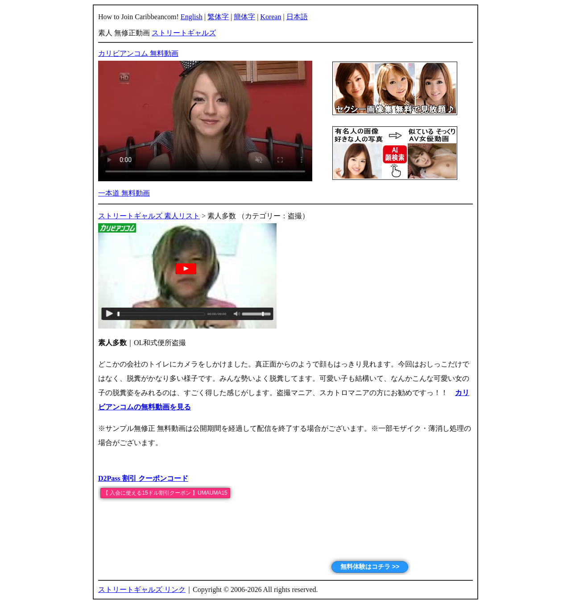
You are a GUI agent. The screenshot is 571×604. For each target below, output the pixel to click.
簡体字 (244, 17)
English (192, 17)
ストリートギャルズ (184, 33)
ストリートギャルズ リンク (142, 589)
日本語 (297, 17)
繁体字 (218, 17)
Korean (270, 17)
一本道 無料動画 (124, 193)
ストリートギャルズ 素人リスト (149, 216)
